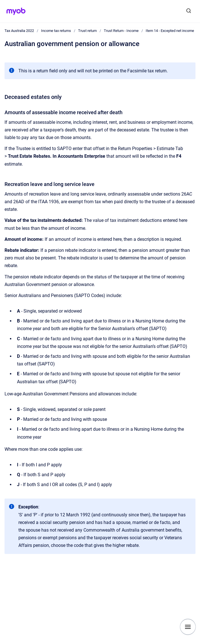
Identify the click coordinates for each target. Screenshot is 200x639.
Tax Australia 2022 (19, 31)
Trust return (87, 31)
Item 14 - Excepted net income (170, 31)
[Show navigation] (187, 626)
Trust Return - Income (121, 31)
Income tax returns (56, 31)
